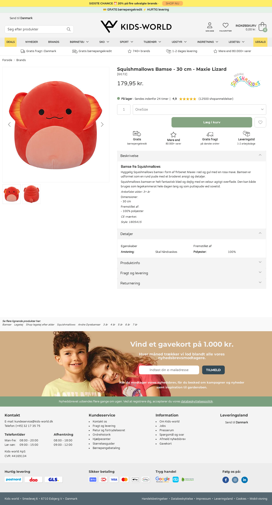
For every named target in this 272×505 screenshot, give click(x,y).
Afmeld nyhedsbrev (173, 439)
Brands (53, 42)
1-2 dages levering (181, 51)
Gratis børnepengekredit (92, 51)
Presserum (167, 430)
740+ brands (139, 51)
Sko (104, 42)
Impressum (203, 498)
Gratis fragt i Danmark (38, 51)
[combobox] (199, 109)
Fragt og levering (134, 273)
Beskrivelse (129, 156)
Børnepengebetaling (106, 448)
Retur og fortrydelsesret (109, 430)
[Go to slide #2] (31, 194)
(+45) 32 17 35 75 (28, 426)
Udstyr (179, 42)
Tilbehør (152, 42)
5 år (120, 324)
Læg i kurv (211, 122)
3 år (105, 324)
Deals (10, 42)
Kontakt (12, 415)
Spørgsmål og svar (172, 434)
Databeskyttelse (182, 498)
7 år (135, 324)
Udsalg (260, 42)
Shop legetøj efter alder (40, 324)
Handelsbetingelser (155, 498)
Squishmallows (66, 324)
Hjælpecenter (102, 439)
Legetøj (237, 42)
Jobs (163, 426)
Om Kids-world (170, 421)
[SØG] (69, 29)
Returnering (130, 283)
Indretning (207, 42)
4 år (112, 324)
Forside (7, 60)
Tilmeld (213, 370)
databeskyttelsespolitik (197, 401)
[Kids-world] (136, 27)
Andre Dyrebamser (89, 324)
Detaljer (126, 234)
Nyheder (31, 42)
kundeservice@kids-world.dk (34, 421)
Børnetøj (79, 42)
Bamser (6, 324)
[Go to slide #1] (12, 194)
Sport (126, 42)
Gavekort (166, 443)
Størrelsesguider (104, 443)
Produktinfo (130, 263)
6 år (127, 324)
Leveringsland (223, 498)
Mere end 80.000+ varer (232, 51)
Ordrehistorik (102, 434)
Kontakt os (100, 421)
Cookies (241, 498)
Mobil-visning (258, 498)
